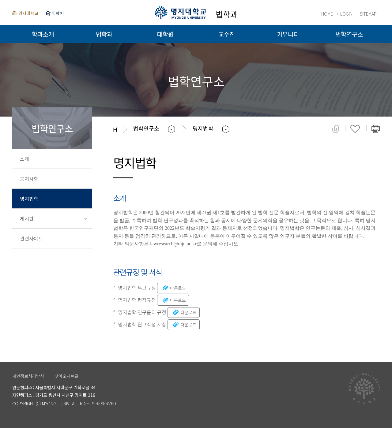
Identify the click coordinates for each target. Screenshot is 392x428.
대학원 (165, 34)
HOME (327, 14)
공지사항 (29, 178)
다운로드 (173, 288)
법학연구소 (349, 34)
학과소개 (43, 34)
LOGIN (346, 14)
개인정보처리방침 (28, 376)
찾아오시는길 (66, 376)
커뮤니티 (288, 34)
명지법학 (29, 198)
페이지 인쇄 (375, 128)
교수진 (226, 34)
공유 (335, 128)
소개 (24, 158)
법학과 (104, 34)
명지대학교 (28, 13)
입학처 (58, 13)
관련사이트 (31, 238)
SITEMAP (368, 14)
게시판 (27, 218)
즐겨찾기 (355, 128)
